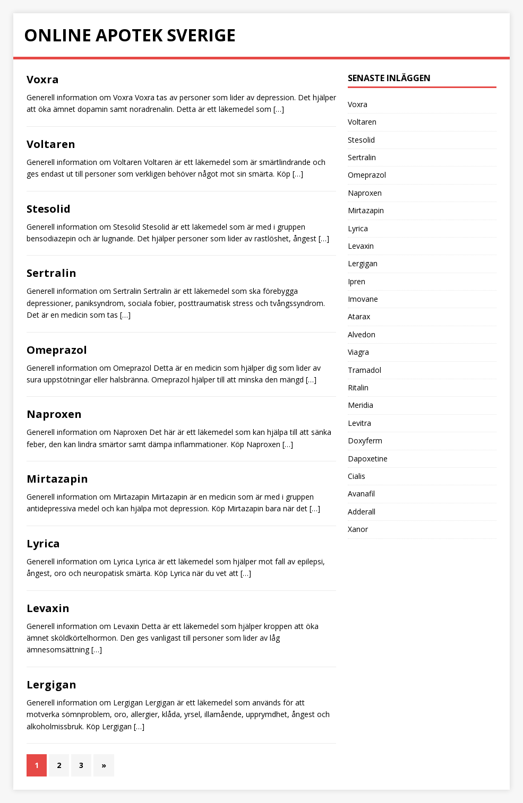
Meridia (360, 405)
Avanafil (361, 493)
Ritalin (358, 387)
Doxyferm (365, 440)
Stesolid (49, 209)
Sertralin (51, 273)
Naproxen (54, 414)
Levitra (359, 423)
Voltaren (51, 144)
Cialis (356, 476)
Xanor (358, 529)
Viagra (358, 352)
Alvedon (361, 334)
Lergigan (51, 684)
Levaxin (48, 608)
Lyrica (43, 543)
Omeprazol (57, 350)
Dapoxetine (368, 458)
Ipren (356, 281)
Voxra (43, 79)
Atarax (359, 316)
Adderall (361, 512)
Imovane (363, 299)
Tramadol (364, 370)
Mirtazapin (57, 479)
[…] (278, 109)
